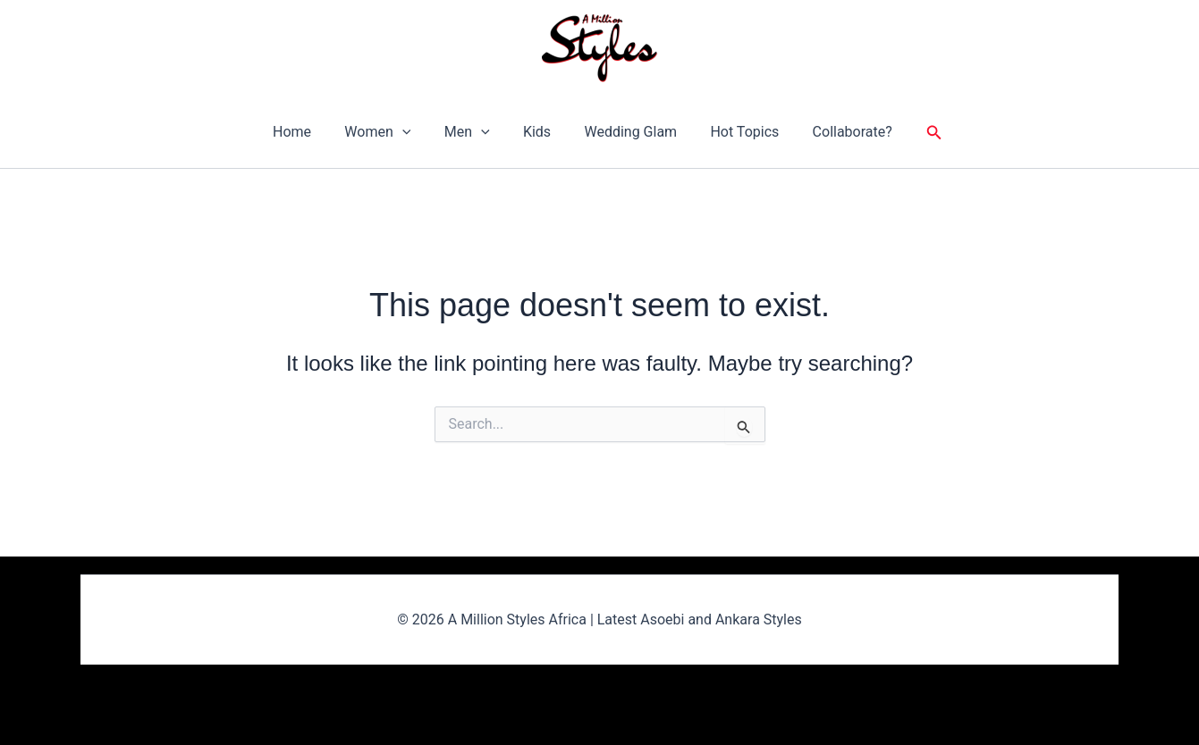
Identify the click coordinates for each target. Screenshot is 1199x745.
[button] (411, 132)
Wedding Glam (625, 131)
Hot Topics (735, 131)
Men (471, 132)
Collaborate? (838, 131)
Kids (537, 131)
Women (387, 132)
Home (306, 131)
